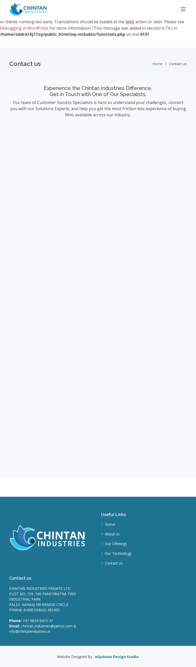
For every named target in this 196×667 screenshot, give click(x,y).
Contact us (114, 563)
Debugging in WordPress (24, 28)
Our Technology (118, 553)
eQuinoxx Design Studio (117, 656)
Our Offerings (116, 544)
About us (112, 534)
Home (157, 63)
